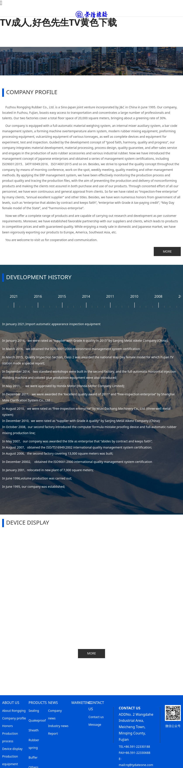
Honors (7, 726)
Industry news (58, 726)
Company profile (14, 718)
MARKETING (81, 702)
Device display (12, 749)
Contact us (96, 717)
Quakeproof (37, 720)
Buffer (33, 757)
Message (94, 724)
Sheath (34, 730)
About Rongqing (14, 711)
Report (53, 733)
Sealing (34, 711)
